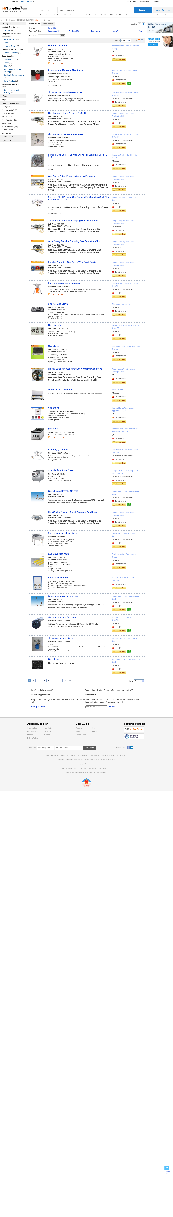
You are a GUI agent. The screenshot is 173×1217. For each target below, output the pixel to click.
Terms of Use (81, 768)
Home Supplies (8, 56)
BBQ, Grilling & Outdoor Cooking (12, 70)
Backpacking (64, 283)
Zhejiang (74, 31)
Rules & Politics (32, 738)
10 (64, 681)
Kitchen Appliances (12, 53)
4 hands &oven (61, 470)
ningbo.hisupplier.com (107, 759)
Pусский (93, 764)
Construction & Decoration (12, 49)
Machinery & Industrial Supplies (10, 85)
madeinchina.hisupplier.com (74, 759)
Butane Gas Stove (101, 15)
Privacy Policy (92, 768)
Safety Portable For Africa (71, 176)
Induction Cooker (11, 46)
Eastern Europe (9, 130)
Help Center (48, 728)
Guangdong (54, 31)
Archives (47, 735)
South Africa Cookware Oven (73, 220)
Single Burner (65, 70)
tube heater (59, 554)
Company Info (32, 728)
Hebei (115, 31)
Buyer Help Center (167, 1172)
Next (70, 681)
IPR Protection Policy (69, 768)
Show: (117, 41)
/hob (55, 325)
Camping (8, 30)
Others (8, 43)
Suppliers (79, 731)
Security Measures (105, 768)
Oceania (7, 133)
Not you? (30, 1)
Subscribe (111, 707)
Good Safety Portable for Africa (74, 241)
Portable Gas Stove (86, 15)
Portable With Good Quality (72, 262)
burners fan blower (62, 617)
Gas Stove (74, 15)
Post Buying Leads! (38, 707)
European (58, 577)
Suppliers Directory (108, 755)
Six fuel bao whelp (62, 533)
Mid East (7, 117)
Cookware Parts (11, 59)
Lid (4, 100)
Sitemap (30, 735)
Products (45, 10)
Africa (6, 107)
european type (60, 389)
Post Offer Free (163, 10)
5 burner (58, 304)
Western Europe (10, 127)
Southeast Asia (9, 110)
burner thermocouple (63, 596)
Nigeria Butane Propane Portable (75, 369)
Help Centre (144, 1)
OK (62, 36)
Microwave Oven (11, 39)
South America (9, 120)
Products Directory (82, 755)
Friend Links (48, 731)
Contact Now (120, 59)
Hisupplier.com (16, 9)
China (52, 28)
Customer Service (33, 731)
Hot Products (70, 755)
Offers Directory (95, 755)
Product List (34, 24)
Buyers (94, 731)
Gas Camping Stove (61, 15)
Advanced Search (163, 15)
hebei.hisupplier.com (92, 759)
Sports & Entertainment (11, 27)
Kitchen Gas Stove (116, 15)
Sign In (23, 1)
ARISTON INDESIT (63, 491)
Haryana (95, 31)
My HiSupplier (132, 1)
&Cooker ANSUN (67, 113)
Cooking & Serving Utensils (14, 76)
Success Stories (81, 735)
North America (9, 123)
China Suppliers (59, 755)
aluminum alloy (65, 134)
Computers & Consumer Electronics (11, 35)
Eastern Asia (8, 113)
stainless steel (65, 92)
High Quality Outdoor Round (72, 512)
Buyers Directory (121, 755)
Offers (94, 728)
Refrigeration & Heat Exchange (11, 91)
